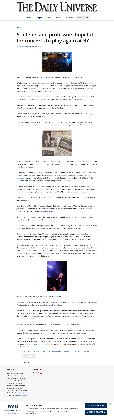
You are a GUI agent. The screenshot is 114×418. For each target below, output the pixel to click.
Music (19, 27)
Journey (50, 305)
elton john (77, 351)
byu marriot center (55, 351)
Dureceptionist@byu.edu (15, 398)
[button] (111, 405)
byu (44, 351)
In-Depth (69, 17)
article (43, 116)
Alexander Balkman (26, 46)
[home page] (57, 9)
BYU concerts (50, 211)
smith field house (29, 356)
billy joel (37, 351)
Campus (39, 17)
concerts (67, 351)
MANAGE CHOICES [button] (96, 405)
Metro (49, 17)
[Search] (82, 17)
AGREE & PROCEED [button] (96, 412)
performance (22, 178)
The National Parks (45, 86)
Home (29, 17)
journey (86, 351)
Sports (58, 17)
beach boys (27, 351)
